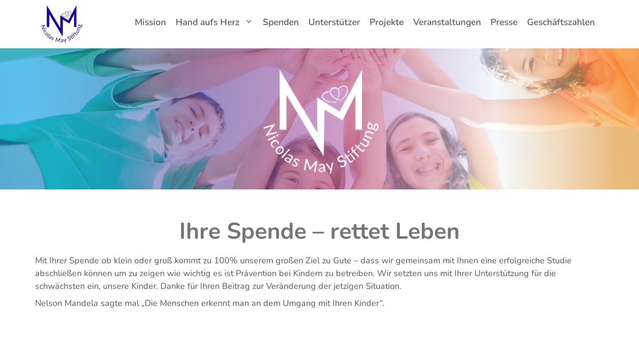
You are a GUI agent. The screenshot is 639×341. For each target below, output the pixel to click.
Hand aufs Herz (217, 22)
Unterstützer (334, 22)
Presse (504, 22)
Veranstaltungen (447, 22)
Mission (150, 22)
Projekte (387, 22)
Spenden (281, 22)
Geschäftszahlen (561, 22)
